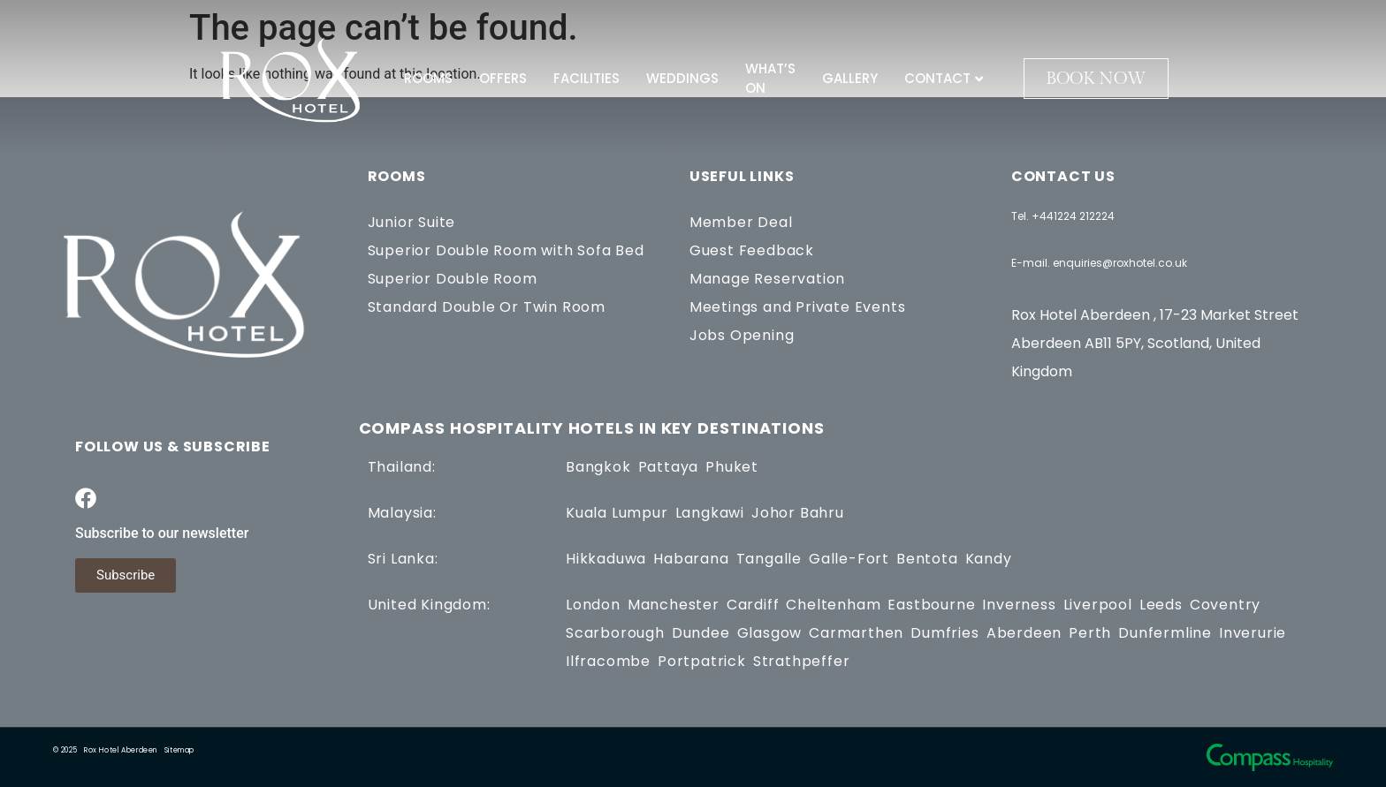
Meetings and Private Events (797, 307)
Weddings (682, 78)
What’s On (770, 78)
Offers (503, 78)
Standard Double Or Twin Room (486, 307)
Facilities (586, 78)
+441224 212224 (1073, 215)
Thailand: (402, 467)
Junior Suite (412, 222)
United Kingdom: (429, 604)
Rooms (428, 78)
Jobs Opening (742, 335)
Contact (943, 78)
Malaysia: (402, 513)
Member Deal (741, 222)
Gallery (850, 78)
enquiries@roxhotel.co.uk (1120, 262)
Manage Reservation (767, 279)
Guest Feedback (751, 250)
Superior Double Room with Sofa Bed (506, 250)
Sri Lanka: (403, 559)
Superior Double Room (452, 279)
